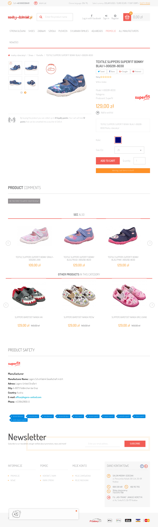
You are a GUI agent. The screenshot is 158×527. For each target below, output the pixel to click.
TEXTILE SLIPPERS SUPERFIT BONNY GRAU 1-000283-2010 (35, 258)
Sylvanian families (79, 30)
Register (115, 17)
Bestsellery (16, 485)
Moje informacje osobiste (87, 489)
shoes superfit (140, 416)
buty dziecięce (48, 416)
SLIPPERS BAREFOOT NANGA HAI (29, 317)
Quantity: (127, 160)
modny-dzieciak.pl (17, 55)
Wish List (42, 3)
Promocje (111, 30)
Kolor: (98, 139)
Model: (99, 90)
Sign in (106, 17)
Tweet (101, 71)
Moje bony (80, 494)
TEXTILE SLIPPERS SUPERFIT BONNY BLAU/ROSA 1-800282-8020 (79, 258)
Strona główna (18, 30)
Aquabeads (97, 30)
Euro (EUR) (122, 3)
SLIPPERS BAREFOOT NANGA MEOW (79, 317)
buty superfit (78, 416)
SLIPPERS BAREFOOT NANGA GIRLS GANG (129, 317)
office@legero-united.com (28, 397)
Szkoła (52, 30)
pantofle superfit (124, 416)
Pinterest (136, 71)
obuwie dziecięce (18, 416)
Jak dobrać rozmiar (52, 489)
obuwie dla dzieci (64, 416)
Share (112, 71)
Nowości (14, 42)
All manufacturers (129, 30)
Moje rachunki (82, 480)
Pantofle (39, 55)
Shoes (31, 30)
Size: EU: (99, 149)
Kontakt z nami (49, 475)
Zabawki (42, 30)
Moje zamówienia (83, 475)
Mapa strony (48, 480)
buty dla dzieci (33, 416)
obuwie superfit (93, 416)
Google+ (123, 71)
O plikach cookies (19, 494)
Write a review (101, 82)
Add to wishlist (106, 112)
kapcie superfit (108, 416)
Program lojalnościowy (22, 489)
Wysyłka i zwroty (51, 485)
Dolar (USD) (109, 3)
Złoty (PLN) (145, 3)
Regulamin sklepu (51, 494)
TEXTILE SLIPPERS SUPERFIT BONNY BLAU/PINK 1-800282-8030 (123, 258)
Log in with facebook (91, 16)
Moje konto (80, 466)
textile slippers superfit (19, 420)
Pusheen (62, 30)
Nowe (13, 480)
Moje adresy (81, 485)
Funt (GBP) (133, 3)
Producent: (100, 98)
